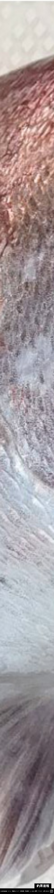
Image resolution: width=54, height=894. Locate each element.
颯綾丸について (15, 891)
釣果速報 (22, 891)
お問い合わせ (46, 891)
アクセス (40, 891)
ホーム (9, 891)
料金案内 (27, 891)
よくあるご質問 (33, 891)
